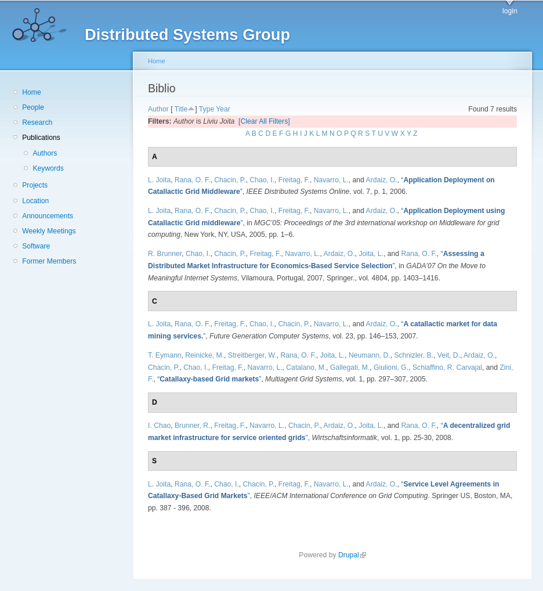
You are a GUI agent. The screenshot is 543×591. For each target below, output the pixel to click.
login (509, 11)
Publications (41, 138)
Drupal (352, 555)
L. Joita (159, 180)
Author (158, 109)
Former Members (49, 261)
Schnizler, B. (413, 355)
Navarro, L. (331, 180)
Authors (44, 153)
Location (35, 201)
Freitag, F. (294, 180)
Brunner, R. (193, 425)
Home (31, 92)
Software (36, 246)
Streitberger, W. (252, 355)
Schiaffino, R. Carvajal (447, 367)
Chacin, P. (230, 180)
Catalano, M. (306, 367)
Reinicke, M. (204, 355)
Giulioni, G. (391, 367)
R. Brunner (165, 254)
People (33, 107)
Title (181, 109)
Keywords (47, 168)
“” (209, 379)
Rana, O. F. (192, 180)
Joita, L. (371, 254)
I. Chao (159, 425)
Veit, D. (448, 355)
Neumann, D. (369, 355)
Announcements (47, 216)
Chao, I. (262, 180)
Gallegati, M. (350, 367)
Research (37, 122)
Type (206, 109)
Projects (35, 185)
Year (223, 109)
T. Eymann (164, 355)
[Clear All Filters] (264, 121)
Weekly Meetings (48, 231)
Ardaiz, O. (381, 180)
